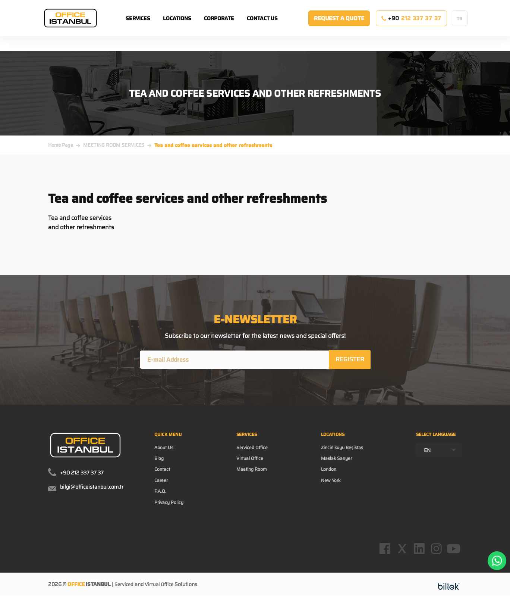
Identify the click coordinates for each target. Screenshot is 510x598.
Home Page (60, 145)
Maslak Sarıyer (337, 464)
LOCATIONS (186, 26)
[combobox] (439, 463)
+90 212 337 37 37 (82, 474)
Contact (163, 475)
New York (330, 487)
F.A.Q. (161, 499)
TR (460, 25)
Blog (160, 464)
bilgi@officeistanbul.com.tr (91, 488)
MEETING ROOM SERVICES (113, 145)
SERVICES (147, 26)
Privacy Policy (171, 511)
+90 (411, 25)
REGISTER (350, 360)
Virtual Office (252, 464)
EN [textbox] (427, 463)
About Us (165, 452)
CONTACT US (271, 26)
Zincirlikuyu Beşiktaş (344, 452)
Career (162, 487)
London (328, 475)
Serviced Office (255, 452)
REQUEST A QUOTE (339, 25)
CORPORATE (228, 26)
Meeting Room (255, 475)
